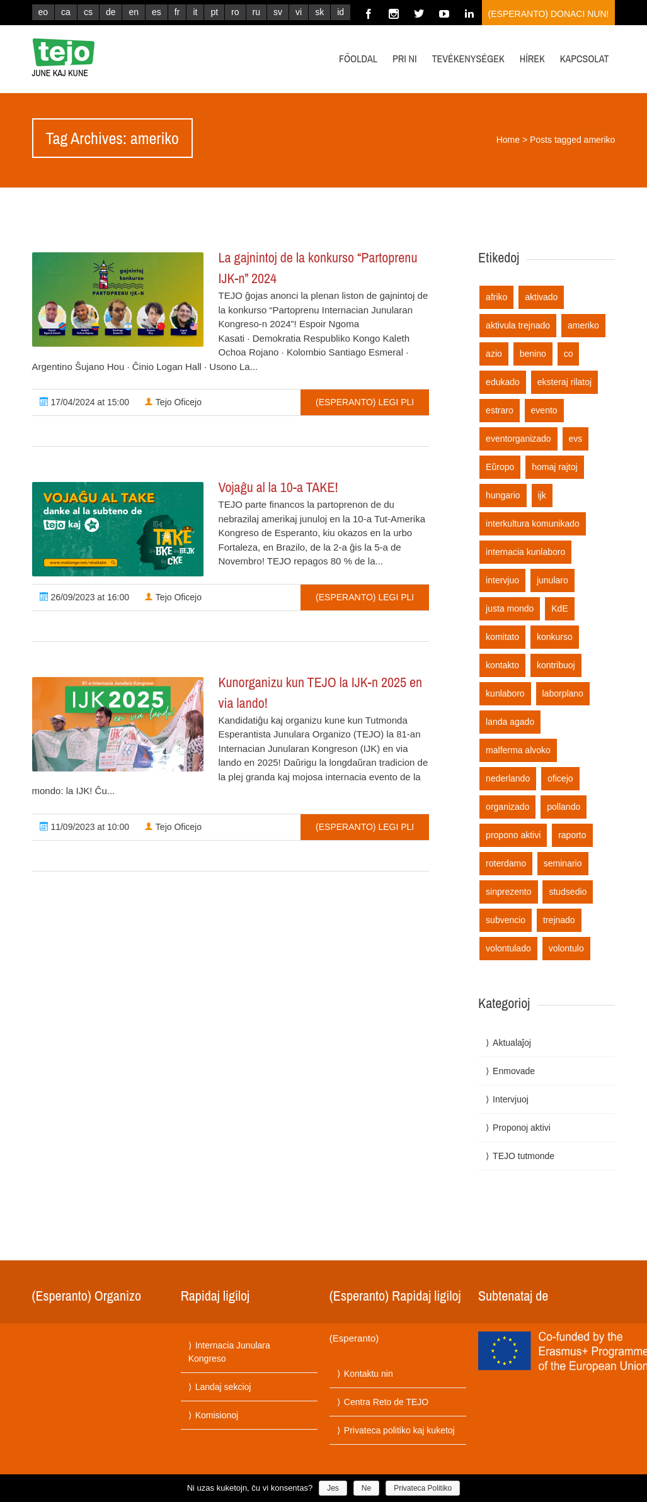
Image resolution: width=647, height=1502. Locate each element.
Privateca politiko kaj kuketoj (399, 1430)
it (195, 12)
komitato (502, 637)
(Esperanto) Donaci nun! (548, 14)
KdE (559, 608)
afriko (496, 297)
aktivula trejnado (518, 325)
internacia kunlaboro (525, 552)
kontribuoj (556, 665)
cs (88, 12)
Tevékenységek (468, 58)
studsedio (568, 892)
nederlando (508, 778)
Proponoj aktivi (522, 1128)
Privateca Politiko (423, 1488)
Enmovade (514, 1071)
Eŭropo (500, 467)
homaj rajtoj (554, 467)
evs (576, 439)
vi (298, 12)
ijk (542, 495)
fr (177, 12)
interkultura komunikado (533, 523)
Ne (366, 1488)
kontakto (502, 665)
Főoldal (358, 58)
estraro (499, 410)
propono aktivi (513, 835)
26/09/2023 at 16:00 (84, 597)
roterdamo (506, 863)
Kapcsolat (584, 58)
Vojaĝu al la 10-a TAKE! (278, 487)
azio (494, 354)
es (156, 12)
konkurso (555, 637)
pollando (563, 807)
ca (66, 12)
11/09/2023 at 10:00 (84, 827)
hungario (503, 495)
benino (533, 354)
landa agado (510, 722)
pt (214, 12)
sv (277, 12)
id (340, 12)
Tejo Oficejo (173, 402)
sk (319, 12)
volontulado (508, 948)
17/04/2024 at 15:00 (84, 402)
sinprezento (508, 892)
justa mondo (510, 608)
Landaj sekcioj (223, 1387)
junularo (552, 580)
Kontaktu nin (368, 1374)
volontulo (566, 948)
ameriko (583, 325)
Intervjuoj (511, 1099)
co (568, 354)
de (111, 12)
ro (235, 12)
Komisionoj (216, 1415)
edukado (503, 382)
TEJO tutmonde (523, 1156)
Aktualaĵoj (512, 1043)
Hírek (532, 58)
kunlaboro (505, 693)
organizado (507, 807)
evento (544, 410)
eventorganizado (518, 439)
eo (43, 12)
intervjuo (502, 580)
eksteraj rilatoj (564, 382)
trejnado (559, 920)
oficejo (560, 778)
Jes (333, 1488)
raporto (572, 835)
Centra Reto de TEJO (386, 1402)
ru (256, 12)
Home (508, 140)
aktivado (541, 297)
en (134, 12)
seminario (563, 863)
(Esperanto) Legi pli (365, 402)
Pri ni (404, 58)
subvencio (505, 920)
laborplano (562, 693)
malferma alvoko (518, 750)
